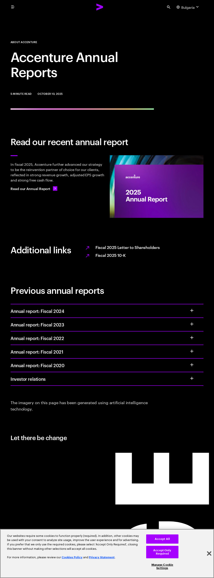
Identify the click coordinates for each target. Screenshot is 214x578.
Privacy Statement (102, 557)
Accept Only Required (162, 552)
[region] (107, 553)
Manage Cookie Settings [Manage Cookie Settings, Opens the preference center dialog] (162, 566)
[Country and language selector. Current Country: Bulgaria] (188, 7)
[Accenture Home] (100, 7)
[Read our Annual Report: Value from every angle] (34, 188)
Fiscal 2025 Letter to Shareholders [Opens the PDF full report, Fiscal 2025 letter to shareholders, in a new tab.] (127, 247)
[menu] (12, 7)
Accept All (162, 538)
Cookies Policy (72, 557)
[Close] (209, 553)
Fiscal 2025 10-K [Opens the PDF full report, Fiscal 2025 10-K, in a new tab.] (110, 255)
